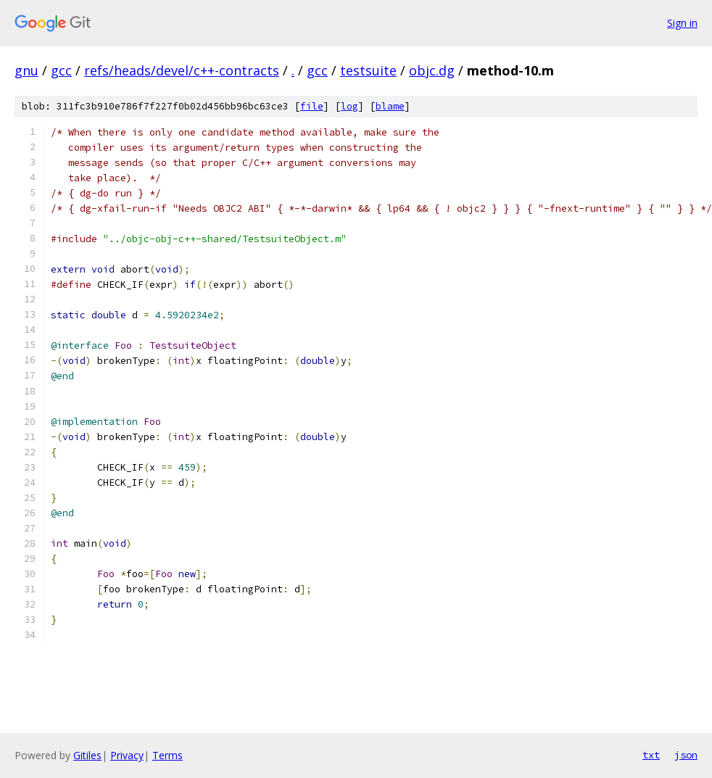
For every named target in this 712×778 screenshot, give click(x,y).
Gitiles (87, 755)
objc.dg (432, 70)
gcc (61, 70)
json (685, 754)
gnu (26, 70)
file (311, 106)
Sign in (682, 23)
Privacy (127, 755)
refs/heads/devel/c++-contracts (181, 70)
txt (651, 754)
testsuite (368, 70)
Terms (167, 755)
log (349, 106)
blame (390, 106)
